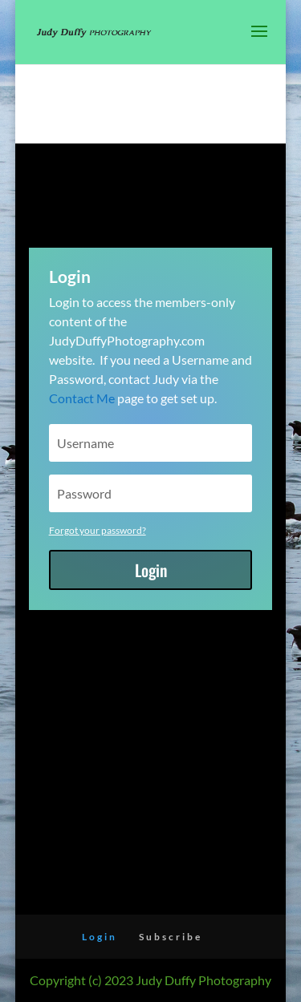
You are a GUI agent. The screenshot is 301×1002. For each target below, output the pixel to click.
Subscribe (170, 937)
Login (151, 570)
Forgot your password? (97, 530)
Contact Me (82, 398)
